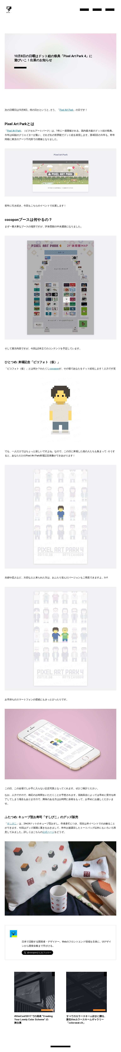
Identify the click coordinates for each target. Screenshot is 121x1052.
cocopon (54, 368)
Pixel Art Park (66, 109)
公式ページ (48, 832)
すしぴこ (12, 823)
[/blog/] (9, 10)
